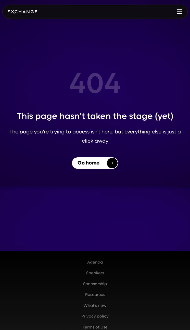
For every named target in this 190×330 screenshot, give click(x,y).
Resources (95, 294)
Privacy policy (95, 316)
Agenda (95, 262)
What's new (95, 305)
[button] (179, 11)
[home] (22, 11)
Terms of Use (95, 326)
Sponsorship (95, 283)
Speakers (95, 272)
